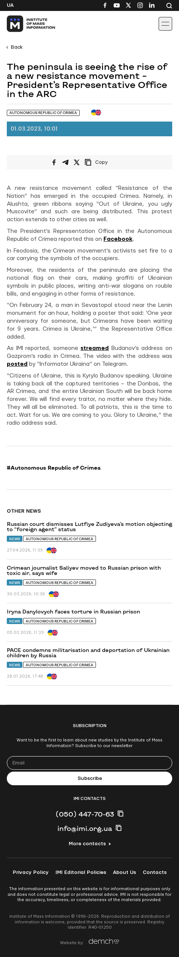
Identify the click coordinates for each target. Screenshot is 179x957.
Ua (10, 5)
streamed (94, 348)
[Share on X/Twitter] (76, 162)
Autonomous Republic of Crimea (59, 539)
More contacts (87, 843)
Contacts (155, 872)
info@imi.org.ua (84, 828)
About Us (124, 872)
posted (17, 364)
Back (17, 47)
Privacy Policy (31, 872)
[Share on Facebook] (54, 162)
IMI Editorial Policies (81, 872)
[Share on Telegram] (65, 162)
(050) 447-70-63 (85, 814)
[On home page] (23, 23)
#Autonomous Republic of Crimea (53, 467)
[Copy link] (106, 162)
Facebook (118, 239)
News (14, 539)
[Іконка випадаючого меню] (165, 24)
